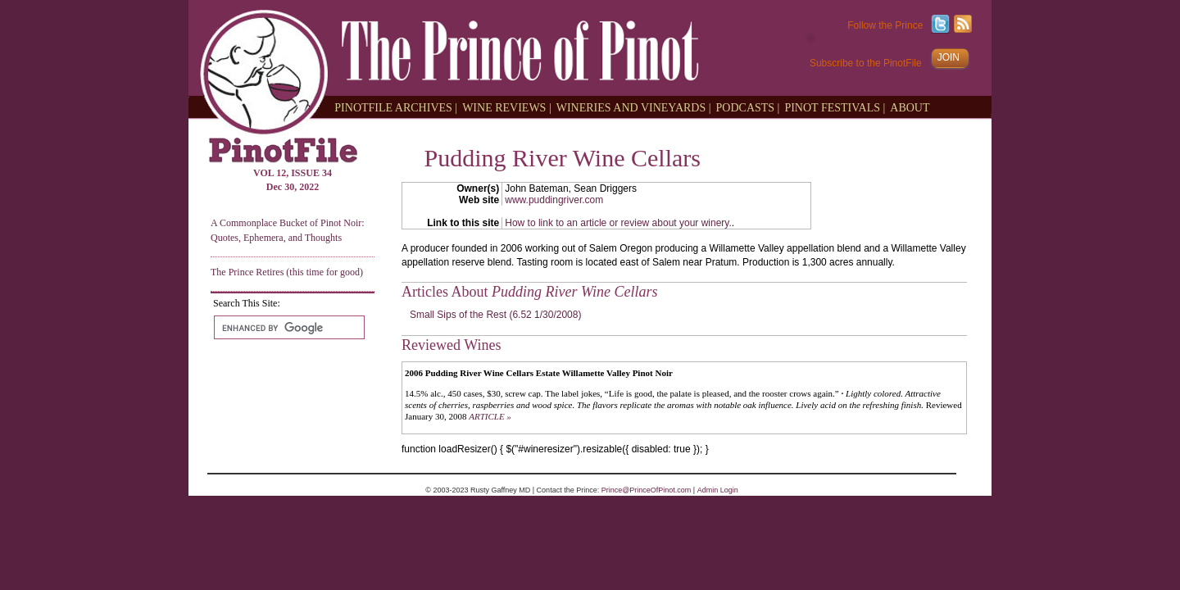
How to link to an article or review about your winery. (618, 223)
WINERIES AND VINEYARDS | (633, 107)
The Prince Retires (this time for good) (287, 272)
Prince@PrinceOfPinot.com (646, 490)
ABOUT (909, 107)
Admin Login (717, 490)
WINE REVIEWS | (506, 107)
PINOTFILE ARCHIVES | (395, 107)
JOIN (948, 57)
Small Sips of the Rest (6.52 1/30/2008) (495, 314)
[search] (287, 327)
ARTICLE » (490, 416)
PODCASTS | (748, 107)
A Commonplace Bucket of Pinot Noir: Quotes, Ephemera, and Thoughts (288, 230)
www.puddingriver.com (554, 200)
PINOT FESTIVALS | (834, 107)
